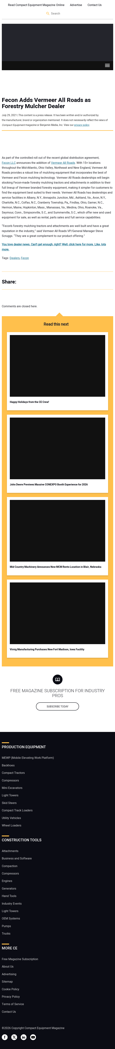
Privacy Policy (11, 997)
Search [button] (48, 13)
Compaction (9, 866)
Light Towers (10, 795)
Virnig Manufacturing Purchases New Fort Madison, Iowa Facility (47, 649)
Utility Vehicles (11, 818)
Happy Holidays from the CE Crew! (29, 402)
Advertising (9, 974)
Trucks (6, 933)
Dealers (15, 258)
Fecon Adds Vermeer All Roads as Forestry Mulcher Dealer (46, 103)
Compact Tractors (13, 773)
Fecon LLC (9, 163)
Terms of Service (13, 1004)
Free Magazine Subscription (20, 959)
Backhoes (8, 765)
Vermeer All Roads (63, 163)
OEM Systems (11, 918)
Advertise (76, 5)
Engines (7, 881)
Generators (9, 888)
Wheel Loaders (11, 825)
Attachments (10, 851)
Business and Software (17, 858)
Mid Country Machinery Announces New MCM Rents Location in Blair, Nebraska (55, 567)
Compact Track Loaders (17, 810)
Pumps (6, 926)
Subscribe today (57, 707)
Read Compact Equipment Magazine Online (36, 5)
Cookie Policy (10, 989)
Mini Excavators (12, 788)
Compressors (10, 780)
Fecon (25, 258)
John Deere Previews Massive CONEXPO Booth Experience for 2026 (49, 484)
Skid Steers (9, 803)
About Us (7, 966)
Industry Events (12, 904)
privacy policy (81, 125)
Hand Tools (9, 896)
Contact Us (95, 5)
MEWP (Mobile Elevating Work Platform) (28, 758)
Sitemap (7, 982)
